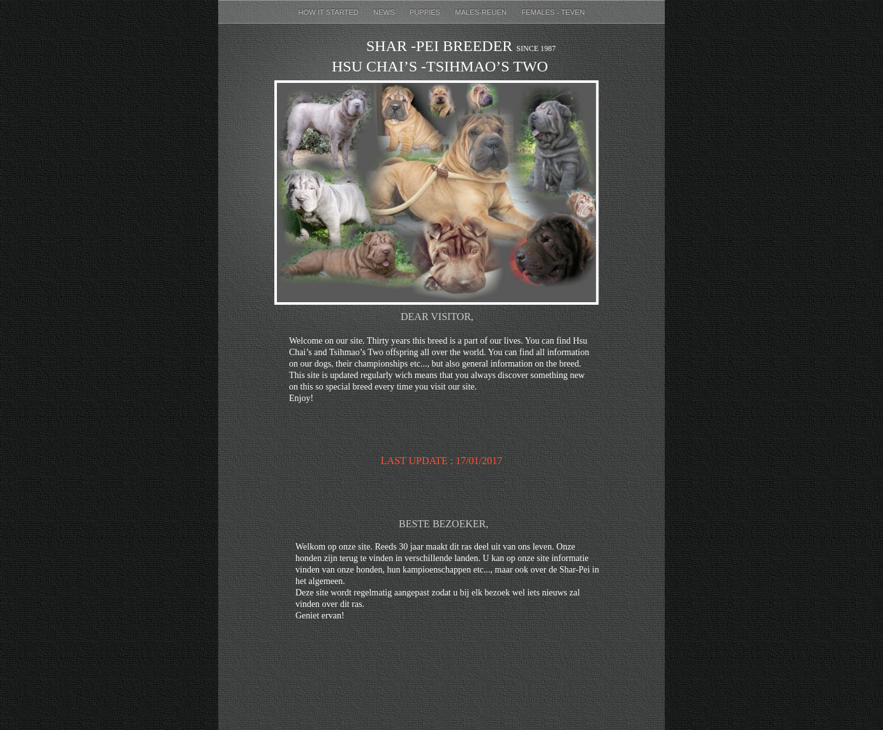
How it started (329, 12)
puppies (426, 12)
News (385, 12)
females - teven (552, 12)
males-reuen (481, 12)
